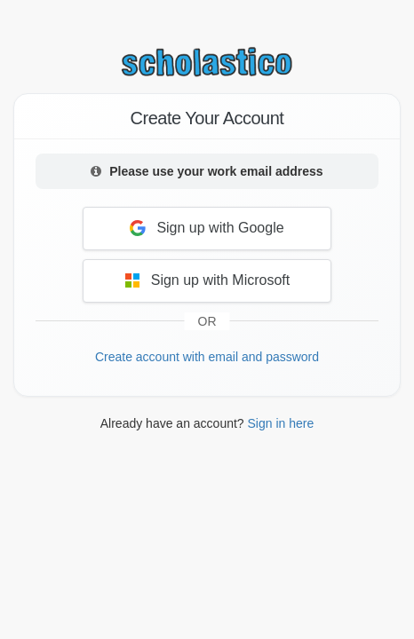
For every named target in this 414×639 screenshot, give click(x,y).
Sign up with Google (206, 228)
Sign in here (281, 423)
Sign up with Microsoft (207, 280)
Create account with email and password (207, 357)
